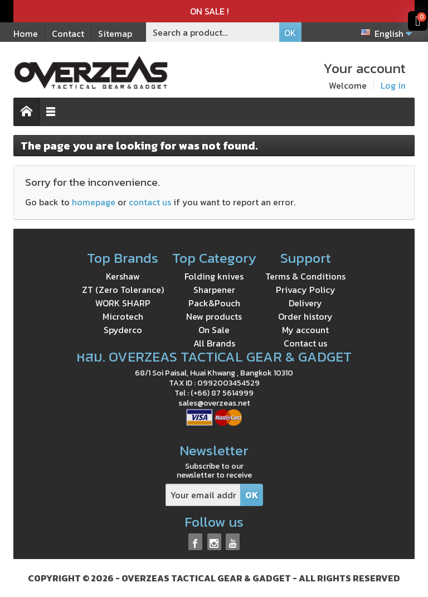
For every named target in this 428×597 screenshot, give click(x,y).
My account (305, 329)
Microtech (123, 316)
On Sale (214, 329)
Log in (393, 85)
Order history (305, 316)
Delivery (305, 303)
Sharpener (214, 289)
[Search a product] (213, 32)
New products (214, 316)
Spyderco (123, 329)
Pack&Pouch (214, 303)
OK (290, 33)
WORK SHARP (122, 303)
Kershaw (123, 276)
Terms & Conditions (305, 276)
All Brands (214, 343)
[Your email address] (203, 495)
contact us (150, 202)
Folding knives (214, 276)
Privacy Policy (305, 289)
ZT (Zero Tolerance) (123, 289)
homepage (93, 202)
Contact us (305, 343)
